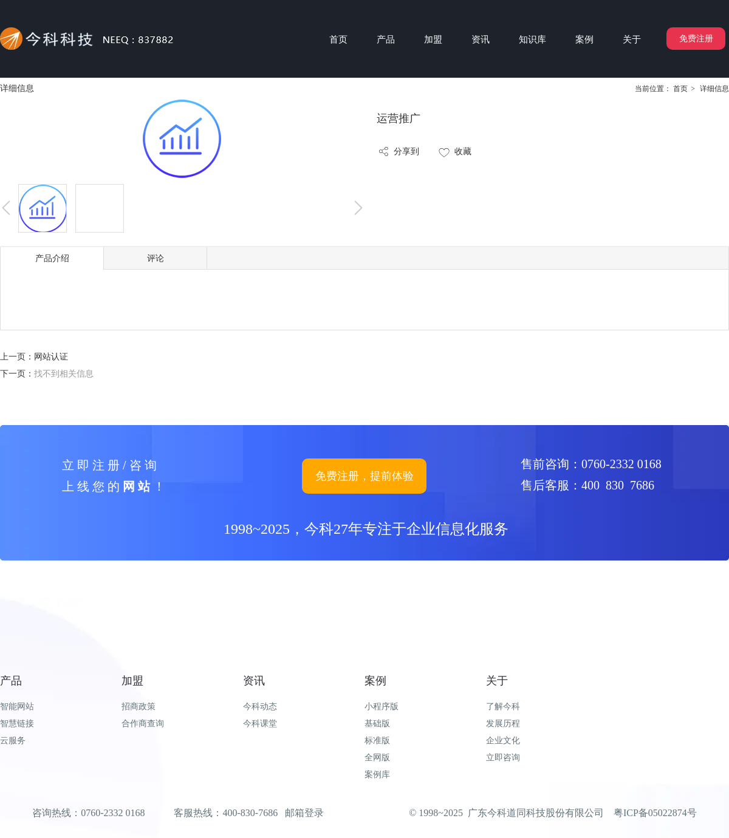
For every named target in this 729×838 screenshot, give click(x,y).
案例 (375, 681)
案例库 (377, 774)
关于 (497, 681)
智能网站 (17, 706)
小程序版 (381, 706)
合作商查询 (143, 723)
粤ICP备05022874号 (655, 813)
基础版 (377, 723)
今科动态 (260, 706)
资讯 (254, 681)
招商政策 (139, 706)
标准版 (377, 740)
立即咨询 (503, 757)
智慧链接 (17, 723)
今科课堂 (260, 723)
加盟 (132, 681)
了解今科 (503, 706)
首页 (680, 88)
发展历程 (503, 723)
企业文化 (503, 740)
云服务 (13, 740)
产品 (11, 681)
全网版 (377, 757)
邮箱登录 (304, 813)
